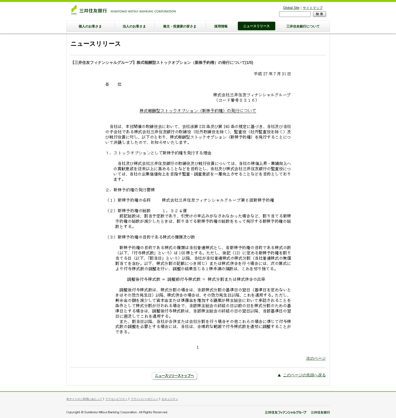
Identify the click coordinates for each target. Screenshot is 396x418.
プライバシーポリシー (144, 399)
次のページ (316, 358)
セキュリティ (170, 399)
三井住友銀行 (123, 10)
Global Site (291, 8)
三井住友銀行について (303, 26)
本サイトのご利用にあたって (84, 399)
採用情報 (221, 26)
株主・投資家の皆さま (179, 26)
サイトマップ (313, 8)
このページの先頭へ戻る (304, 375)
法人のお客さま (134, 26)
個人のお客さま (90, 26)
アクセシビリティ (116, 399)
